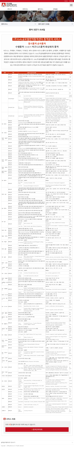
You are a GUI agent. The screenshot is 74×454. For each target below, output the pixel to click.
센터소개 (9, 9)
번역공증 (55, 9)
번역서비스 (25, 9)
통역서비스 (40, 9)
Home (65, 1)
